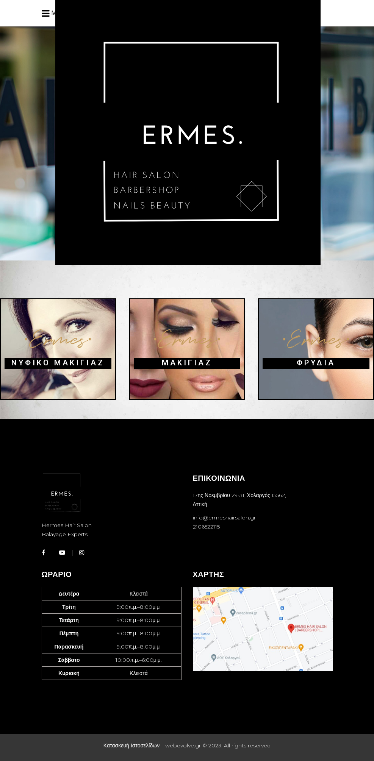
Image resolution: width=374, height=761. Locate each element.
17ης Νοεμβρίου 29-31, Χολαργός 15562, (239, 495)
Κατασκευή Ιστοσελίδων (131, 745)
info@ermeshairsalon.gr (224, 517)
